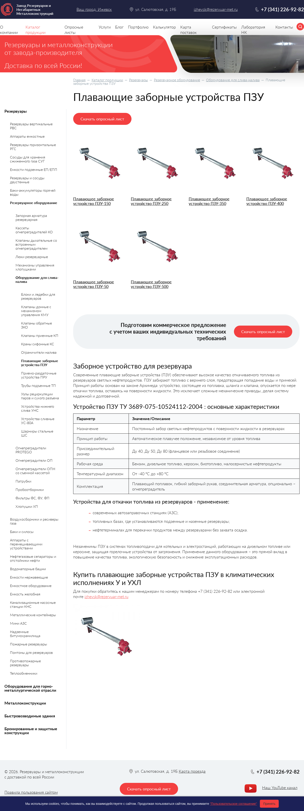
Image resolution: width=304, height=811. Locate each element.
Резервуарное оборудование (177, 80)
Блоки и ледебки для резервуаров (38, 296)
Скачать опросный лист (102, 118)
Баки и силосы (21, 531)
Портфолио (138, 27)
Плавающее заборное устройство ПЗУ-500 (151, 284)
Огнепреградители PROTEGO (31, 450)
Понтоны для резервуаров (31, 652)
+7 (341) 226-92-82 (282, 9)
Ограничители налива (39, 352)
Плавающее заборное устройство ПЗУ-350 (209, 201)
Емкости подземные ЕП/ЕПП (33, 169)
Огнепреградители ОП (34, 460)
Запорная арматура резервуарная (31, 217)
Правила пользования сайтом (31, 792)
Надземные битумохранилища (25, 633)
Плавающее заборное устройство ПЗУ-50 (93, 284)
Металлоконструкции (25, 703)
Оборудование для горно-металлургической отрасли (30, 688)
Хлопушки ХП (27, 506)
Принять (269, 803)
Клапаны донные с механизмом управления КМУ (36, 311)
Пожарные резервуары (28, 644)
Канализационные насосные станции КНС (33, 604)
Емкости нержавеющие (29, 577)
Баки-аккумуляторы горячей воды (32, 192)
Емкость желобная (25, 594)
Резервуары (138, 80)
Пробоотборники (30, 489)
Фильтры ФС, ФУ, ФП (32, 498)
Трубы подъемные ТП (38, 385)
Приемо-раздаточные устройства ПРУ (38, 375)
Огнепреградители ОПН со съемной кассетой (35, 471)
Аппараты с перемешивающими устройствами (26, 544)
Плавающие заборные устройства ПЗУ (39, 363)
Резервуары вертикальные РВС (31, 126)
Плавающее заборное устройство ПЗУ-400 (266, 201)
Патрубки (23, 481)
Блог (119, 27)
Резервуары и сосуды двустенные (27, 180)
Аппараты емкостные (27, 136)
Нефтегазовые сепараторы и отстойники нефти (33, 558)
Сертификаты (224, 27)
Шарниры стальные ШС (37, 433)
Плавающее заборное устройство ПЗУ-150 (93, 201)
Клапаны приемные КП (39, 335)
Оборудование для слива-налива (233, 80)
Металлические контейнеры (33, 615)
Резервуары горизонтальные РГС (33, 147)
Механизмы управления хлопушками (35, 267)
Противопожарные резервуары (25, 663)
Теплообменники (23, 673)
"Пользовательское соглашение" (233, 803)
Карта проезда (192, 771)
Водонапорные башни (28, 569)
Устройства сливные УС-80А (37, 421)
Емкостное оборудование (30, 585)
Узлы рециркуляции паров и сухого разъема (40, 396)
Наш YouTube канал (279, 787)
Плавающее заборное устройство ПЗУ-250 (151, 201)
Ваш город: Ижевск (94, 9)
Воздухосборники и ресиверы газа (34, 521)
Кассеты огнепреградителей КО (34, 230)
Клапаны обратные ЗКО (36, 325)
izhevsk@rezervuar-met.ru (106, 596)
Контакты (284, 27)
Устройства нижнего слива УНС (37, 408)
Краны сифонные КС (37, 344)
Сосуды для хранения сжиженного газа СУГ (27, 159)
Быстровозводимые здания (29, 716)
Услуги (105, 27)
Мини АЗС (18, 623)
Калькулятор (164, 27)
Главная (79, 80)
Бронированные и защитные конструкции (30, 731)
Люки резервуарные (32, 257)
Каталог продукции (107, 80)
